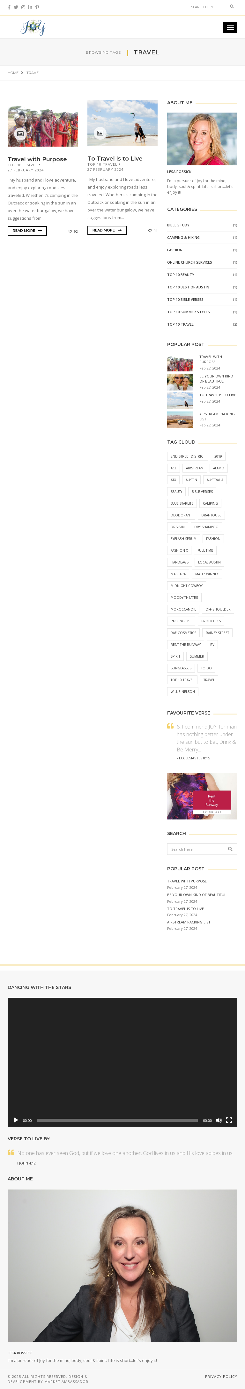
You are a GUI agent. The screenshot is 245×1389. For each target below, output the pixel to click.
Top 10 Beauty (180, 274)
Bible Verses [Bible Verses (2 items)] (202, 491)
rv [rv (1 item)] (212, 644)
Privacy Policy (221, 1376)
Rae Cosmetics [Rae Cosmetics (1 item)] (183, 633)
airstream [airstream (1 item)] (195, 468)
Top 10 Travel (23, 164)
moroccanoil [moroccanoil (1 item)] (183, 609)
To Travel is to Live (115, 158)
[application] (122, 1062)
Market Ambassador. (67, 1381)
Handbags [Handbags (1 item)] (180, 562)
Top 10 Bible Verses (185, 299)
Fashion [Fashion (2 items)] (213, 538)
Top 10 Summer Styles (188, 311)
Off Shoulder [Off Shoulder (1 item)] (218, 609)
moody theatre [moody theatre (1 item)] (184, 597)
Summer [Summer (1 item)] (197, 656)
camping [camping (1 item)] (210, 503)
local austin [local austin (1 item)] (209, 562)
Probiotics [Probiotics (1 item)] (211, 621)
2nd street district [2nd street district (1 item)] (188, 456)
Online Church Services (189, 262)
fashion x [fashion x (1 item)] (179, 550)
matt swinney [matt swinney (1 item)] (207, 574)
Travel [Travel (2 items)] (209, 680)
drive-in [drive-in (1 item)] (178, 527)
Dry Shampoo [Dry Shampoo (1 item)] (206, 527)
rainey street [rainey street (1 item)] (217, 633)
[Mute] (219, 1120)
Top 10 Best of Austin (188, 287)
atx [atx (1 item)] (173, 480)
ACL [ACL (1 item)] (173, 468)
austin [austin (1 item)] (191, 480)
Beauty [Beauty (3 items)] (176, 491)
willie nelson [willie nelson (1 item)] (183, 691)
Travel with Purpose (37, 159)
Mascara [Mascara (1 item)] (178, 574)
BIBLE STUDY (178, 225)
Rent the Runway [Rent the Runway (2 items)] (186, 644)
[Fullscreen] (229, 1120)
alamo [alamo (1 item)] (218, 468)
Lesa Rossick (179, 171)
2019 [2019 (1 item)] (218, 456)
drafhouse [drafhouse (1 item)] (211, 515)
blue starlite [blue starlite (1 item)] (182, 503)
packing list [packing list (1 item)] (181, 621)
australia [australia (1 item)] (215, 480)
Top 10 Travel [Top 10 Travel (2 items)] (182, 680)
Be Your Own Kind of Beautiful (216, 379)
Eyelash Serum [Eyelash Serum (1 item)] (184, 538)
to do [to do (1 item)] (206, 668)
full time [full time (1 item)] (205, 550)
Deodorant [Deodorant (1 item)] (181, 515)
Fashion (174, 249)
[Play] (16, 1120)
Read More (27, 230)
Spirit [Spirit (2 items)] (175, 656)
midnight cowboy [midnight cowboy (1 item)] (187, 586)
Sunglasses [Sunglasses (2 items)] (181, 668)
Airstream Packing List (189, 922)
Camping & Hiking (183, 237)
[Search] (207, 7)
